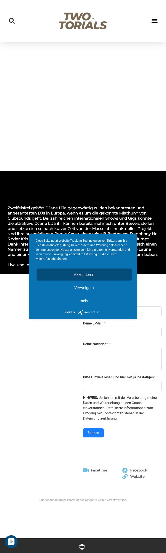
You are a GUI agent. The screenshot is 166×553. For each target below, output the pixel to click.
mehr (84, 300)
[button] (11, 21)
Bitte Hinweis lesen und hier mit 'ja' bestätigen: (119, 377)
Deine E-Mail (92, 323)
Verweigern (84, 287)
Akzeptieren (84, 274)
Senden (93, 433)
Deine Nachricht (95, 344)
